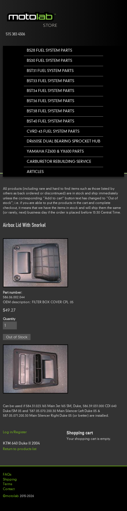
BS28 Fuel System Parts (49, 50)
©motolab (11, 496)
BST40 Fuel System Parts (50, 121)
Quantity (9, 319)
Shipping (10, 479)
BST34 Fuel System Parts (50, 90)
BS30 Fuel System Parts (49, 60)
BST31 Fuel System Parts (50, 70)
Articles (35, 171)
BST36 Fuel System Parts (50, 100)
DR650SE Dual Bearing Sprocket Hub (63, 141)
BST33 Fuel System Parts (50, 80)
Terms (7, 484)
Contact (9, 489)
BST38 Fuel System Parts (50, 111)
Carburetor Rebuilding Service (59, 161)
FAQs (7, 474)
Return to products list (19, 449)
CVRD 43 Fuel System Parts (53, 131)
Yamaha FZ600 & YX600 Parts (55, 151)
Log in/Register (15, 432)
